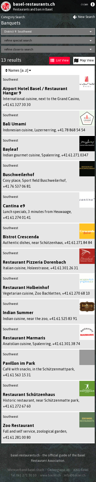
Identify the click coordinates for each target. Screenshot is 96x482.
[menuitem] (92, 5)
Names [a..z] (18, 70)
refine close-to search (18, 49)
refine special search (18, 40)
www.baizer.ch (50, 475)
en (84, 4)
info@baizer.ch (75, 475)
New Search (84, 17)
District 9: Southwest (18, 31)
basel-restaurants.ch (34, 4)
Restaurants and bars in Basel (32, 9)
